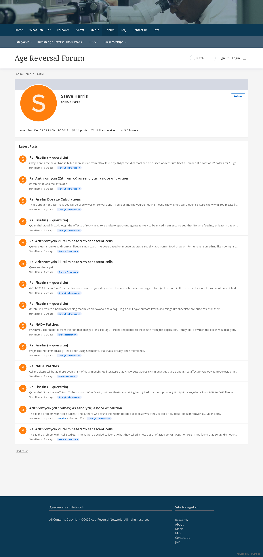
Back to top (22, 451)
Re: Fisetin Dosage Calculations (55, 199)
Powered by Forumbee (248, 554)
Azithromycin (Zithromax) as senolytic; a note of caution (75, 408)
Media (94, 30)
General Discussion (68, 251)
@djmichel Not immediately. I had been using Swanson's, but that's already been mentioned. (87, 350)
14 (61, 418)
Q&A (92, 42)
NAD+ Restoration (67, 334)
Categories (22, 42)
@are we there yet (41, 267)
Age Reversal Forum (50, 58)
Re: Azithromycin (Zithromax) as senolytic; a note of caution (78, 178)
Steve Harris (35, 167)
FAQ (123, 30)
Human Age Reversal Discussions (59, 42)
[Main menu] (244, 58)
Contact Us (140, 30)
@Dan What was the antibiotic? (48, 184)
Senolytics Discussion (69, 167)
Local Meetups (113, 42)
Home (19, 30)
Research (63, 30)
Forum (110, 30)
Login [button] (236, 58)
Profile (39, 73)
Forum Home (23, 73)
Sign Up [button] (224, 58)
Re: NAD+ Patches (44, 324)
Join (156, 30)
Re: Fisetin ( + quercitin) (48, 157)
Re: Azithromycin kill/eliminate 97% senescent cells (71, 241)
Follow (238, 96)
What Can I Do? (40, 30)
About (80, 30)
